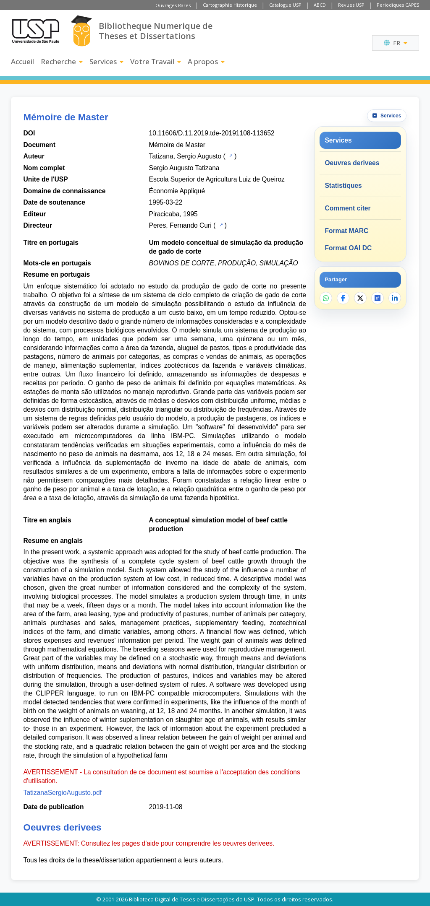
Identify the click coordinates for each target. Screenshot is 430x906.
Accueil (22, 61)
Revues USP (351, 5)
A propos (206, 61)
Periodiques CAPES (398, 5)
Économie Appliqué (177, 191)
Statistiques (343, 185)
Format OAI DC (348, 248)
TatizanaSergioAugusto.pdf (63, 792)
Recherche (62, 61)
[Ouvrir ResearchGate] (377, 298)
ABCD (320, 5)
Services (106, 61)
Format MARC (346, 230)
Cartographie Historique (230, 5)
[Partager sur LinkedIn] (394, 298)
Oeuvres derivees (352, 162)
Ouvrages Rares (173, 5)
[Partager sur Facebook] (343, 298)
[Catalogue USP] (230, 155)
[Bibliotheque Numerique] (81, 31)
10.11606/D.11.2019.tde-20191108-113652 (212, 133)
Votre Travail (155, 61)
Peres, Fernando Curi (180, 225)
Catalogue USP (285, 5)
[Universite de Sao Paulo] (35, 31)
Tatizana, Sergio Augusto (185, 156)
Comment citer (347, 208)
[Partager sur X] (360, 298)
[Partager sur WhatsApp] (326, 298)
